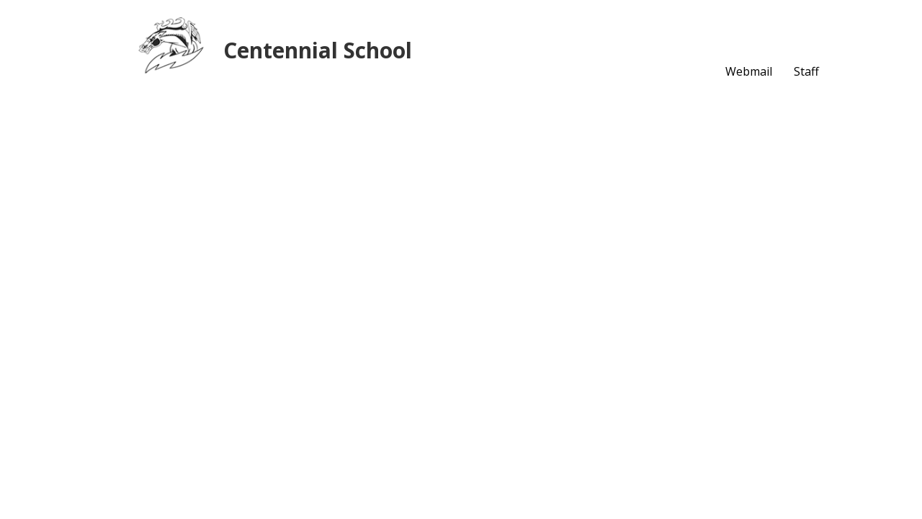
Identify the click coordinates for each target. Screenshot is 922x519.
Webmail (748, 71)
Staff (806, 71)
